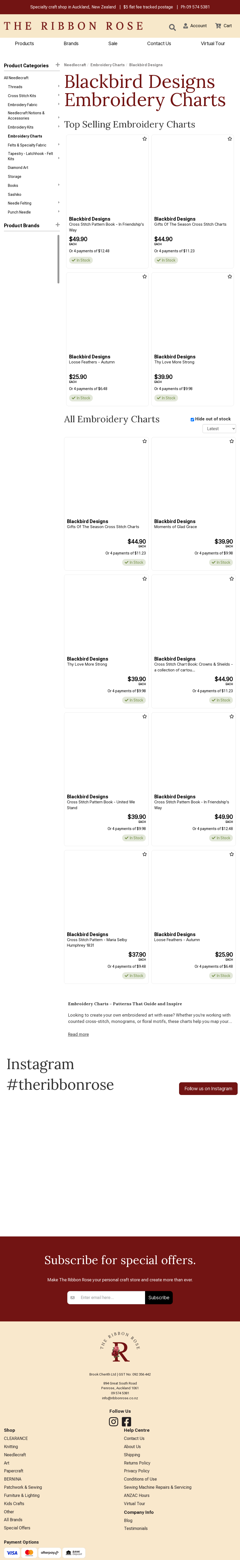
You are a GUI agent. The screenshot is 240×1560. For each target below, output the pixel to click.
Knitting (11, 1451)
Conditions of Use (140, 1486)
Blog (128, 1529)
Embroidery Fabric (34, 107)
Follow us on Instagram (208, 1092)
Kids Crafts (14, 1512)
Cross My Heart (17, 331)
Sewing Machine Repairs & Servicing (157, 1494)
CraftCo (10, 322)
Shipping (132, 1460)
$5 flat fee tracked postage (148, 7)
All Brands (13, 1529)
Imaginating (13, 360)
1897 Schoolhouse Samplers (28, 256)
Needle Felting (34, 209)
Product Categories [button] (32, 66)
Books (34, 190)
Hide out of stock (213, 419)
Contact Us (159, 44)
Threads (34, 88)
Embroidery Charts (25, 139)
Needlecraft (75, 65)
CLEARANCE (16, 1442)
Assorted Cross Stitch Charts (29, 265)
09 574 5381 (198, 7)
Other (9, 1521)
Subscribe (158, 1301)
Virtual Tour (134, 1512)
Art (6, 1469)
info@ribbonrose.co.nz (120, 1402)
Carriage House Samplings (26, 294)
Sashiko (14, 200)
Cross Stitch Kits (34, 97)
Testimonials (136, 1538)
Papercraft (13, 1477)
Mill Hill (9, 247)
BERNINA (12, 1486)
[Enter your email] (111, 1301)
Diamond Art (18, 172)
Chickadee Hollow (19, 303)
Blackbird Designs (20, 284)
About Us (132, 1451)
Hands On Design (18, 350)
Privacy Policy (137, 1477)
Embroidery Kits (34, 130)
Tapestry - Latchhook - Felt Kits (34, 160)
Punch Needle (34, 219)
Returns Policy (137, 1469)
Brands (71, 44)
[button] (193, 26)
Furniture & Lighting (22, 1503)
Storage (14, 181)
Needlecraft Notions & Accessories (34, 118)
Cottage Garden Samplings (26, 312)
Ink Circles (12, 369)
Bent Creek (13, 275)
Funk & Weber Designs (22, 341)
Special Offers (17, 1538)
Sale (112, 44)
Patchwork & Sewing (23, 1494)
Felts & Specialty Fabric (34, 148)
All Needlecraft (16, 79)
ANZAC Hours (137, 1503)
